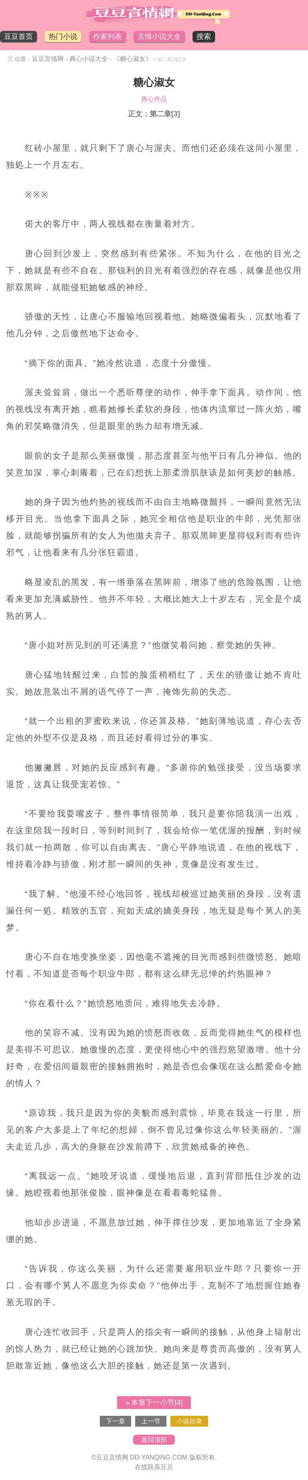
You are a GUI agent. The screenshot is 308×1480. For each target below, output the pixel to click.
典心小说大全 (88, 58)
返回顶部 (154, 1439)
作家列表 (107, 36)
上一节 (150, 1421)
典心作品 (154, 98)
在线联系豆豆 (154, 1467)
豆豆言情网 (48, 58)
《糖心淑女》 (132, 58)
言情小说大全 (159, 36)
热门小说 (63, 36)
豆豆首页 (18, 36)
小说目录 (189, 1421)
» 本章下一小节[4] (153, 1403)
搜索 (204, 36)
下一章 (115, 1421)
